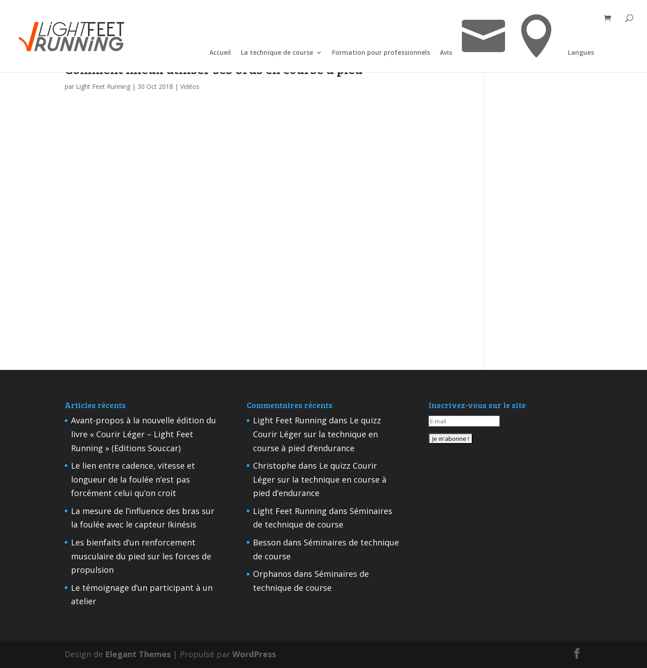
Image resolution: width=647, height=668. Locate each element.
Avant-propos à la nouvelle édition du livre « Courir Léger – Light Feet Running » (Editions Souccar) (143, 434)
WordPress (254, 654)
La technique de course (277, 53)
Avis (446, 53)
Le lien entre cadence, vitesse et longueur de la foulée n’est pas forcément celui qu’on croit (133, 479)
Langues (581, 53)
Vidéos (189, 86)
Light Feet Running (103, 86)
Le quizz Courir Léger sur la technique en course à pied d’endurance (317, 434)
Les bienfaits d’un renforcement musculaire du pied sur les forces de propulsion (141, 556)
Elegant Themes (138, 654)
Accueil (220, 53)
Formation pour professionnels (381, 53)
